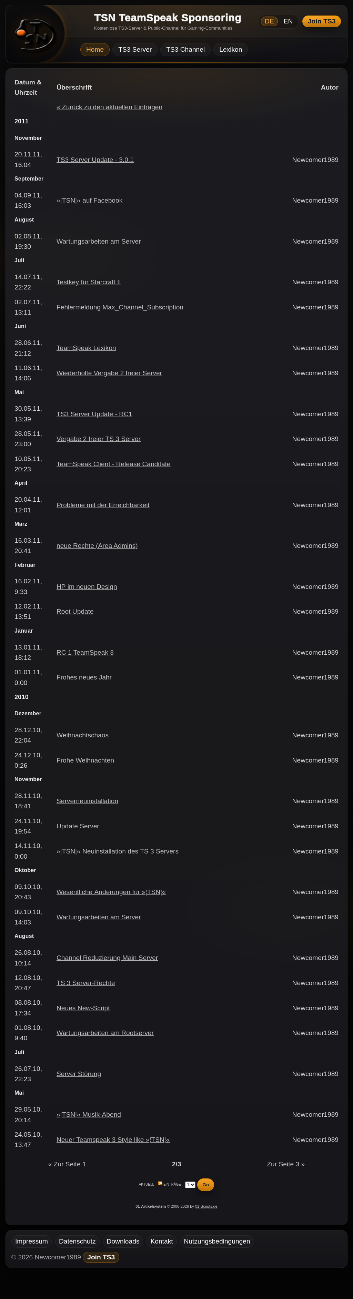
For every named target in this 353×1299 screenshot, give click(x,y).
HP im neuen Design (87, 586)
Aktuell (146, 1184)
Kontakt (161, 1241)
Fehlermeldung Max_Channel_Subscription (120, 307)
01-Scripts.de (206, 1206)
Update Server (78, 826)
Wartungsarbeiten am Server (99, 241)
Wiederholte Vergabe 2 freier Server (109, 373)
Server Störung (79, 1073)
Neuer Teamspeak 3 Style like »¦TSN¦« (113, 1139)
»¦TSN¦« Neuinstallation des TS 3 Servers (118, 851)
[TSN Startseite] (32, 36)
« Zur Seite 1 (67, 1164)
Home (95, 49)
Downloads (123, 1241)
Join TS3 (321, 21)
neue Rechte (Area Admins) (97, 545)
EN (288, 21)
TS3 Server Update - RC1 (94, 414)
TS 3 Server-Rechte (86, 982)
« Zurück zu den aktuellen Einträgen (109, 107)
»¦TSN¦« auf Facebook (89, 200)
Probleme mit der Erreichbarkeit (103, 505)
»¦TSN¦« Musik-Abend (89, 1114)
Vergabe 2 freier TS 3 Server (99, 438)
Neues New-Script (83, 1008)
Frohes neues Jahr (84, 677)
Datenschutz (77, 1241)
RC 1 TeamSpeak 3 (85, 652)
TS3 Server (135, 49)
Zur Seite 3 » (286, 1164)
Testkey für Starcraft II (89, 282)
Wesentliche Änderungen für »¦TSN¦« (111, 892)
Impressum (31, 1241)
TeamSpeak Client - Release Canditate (114, 464)
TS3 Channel (185, 49)
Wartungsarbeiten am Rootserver (105, 1032)
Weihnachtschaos (83, 735)
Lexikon (230, 49)
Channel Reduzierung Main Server (107, 957)
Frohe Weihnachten (85, 760)
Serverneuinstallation (87, 801)
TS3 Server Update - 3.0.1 (95, 159)
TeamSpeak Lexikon (86, 347)
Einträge (169, 1184)
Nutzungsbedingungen (217, 1241)
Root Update (75, 611)
